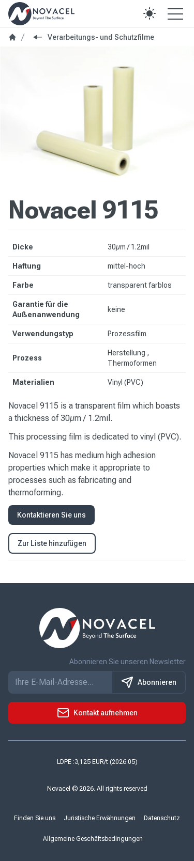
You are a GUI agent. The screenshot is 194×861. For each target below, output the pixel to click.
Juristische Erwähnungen (100, 818)
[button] (149, 13)
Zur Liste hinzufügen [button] (52, 543)
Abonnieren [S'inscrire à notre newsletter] (148, 682)
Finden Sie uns (34, 818)
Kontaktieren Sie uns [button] (51, 515)
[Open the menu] (175, 13)
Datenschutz (162, 818)
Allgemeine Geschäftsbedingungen (93, 838)
